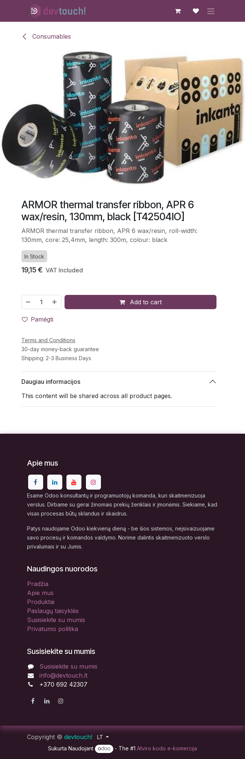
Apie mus (40, 593)
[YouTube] (73, 482)
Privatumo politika (52, 629)
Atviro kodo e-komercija (167, 748)
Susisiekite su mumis (56, 620)
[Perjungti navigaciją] (210, 11)
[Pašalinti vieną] (28, 302)
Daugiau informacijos (50, 381)
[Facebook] (35, 482)
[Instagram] (93, 482)
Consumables (46, 36)
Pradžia (37, 584)
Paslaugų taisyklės (53, 611)
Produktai (40, 602)
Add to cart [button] (140, 302)
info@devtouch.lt (63, 675)
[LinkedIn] (54, 482)
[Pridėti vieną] (54, 302)
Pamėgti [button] (37, 319)
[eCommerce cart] (177, 10)
